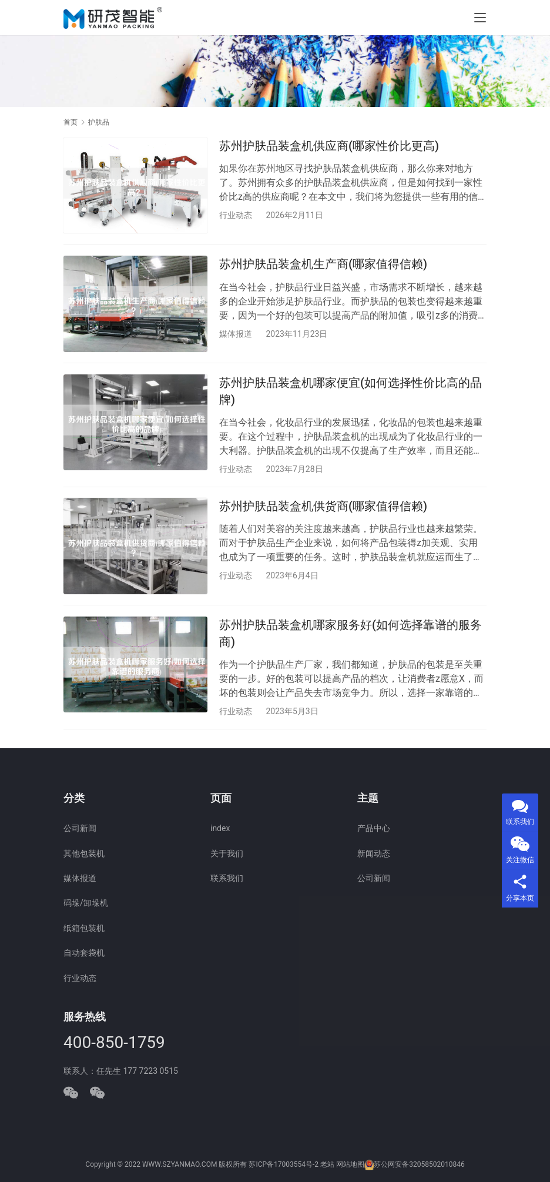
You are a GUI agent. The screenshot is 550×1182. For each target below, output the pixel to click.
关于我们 (226, 853)
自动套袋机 (84, 953)
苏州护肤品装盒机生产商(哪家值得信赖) (323, 266)
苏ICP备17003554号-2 (283, 1165)
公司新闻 (79, 828)
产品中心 (373, 828)
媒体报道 (235, 335)
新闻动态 (373, 853)
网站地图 (350, 1165)
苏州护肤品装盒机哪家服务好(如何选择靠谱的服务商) (350, 639)
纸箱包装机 (84, 928)
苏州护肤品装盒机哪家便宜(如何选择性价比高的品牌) (350, 394)
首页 (70, 122)
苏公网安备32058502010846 (419, 1165)
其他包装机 (84, 853)
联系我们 (226, 878)
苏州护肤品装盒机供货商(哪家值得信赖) (323, 511)
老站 (327, 1165)
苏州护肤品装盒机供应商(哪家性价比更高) (329, 146)
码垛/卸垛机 (85, 903)
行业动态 (235, 215)
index (220, 828)
